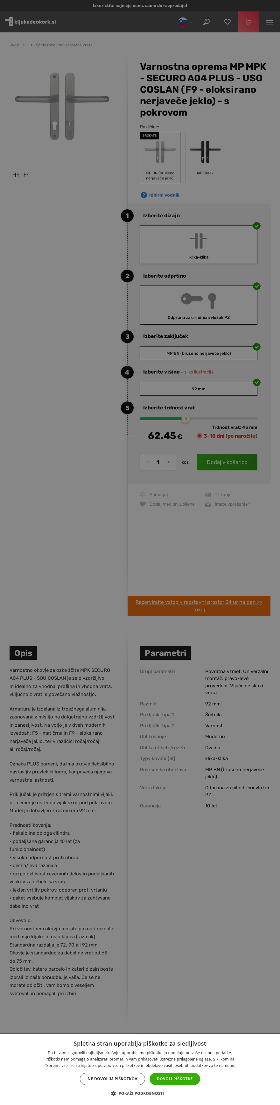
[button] (140, 1093)
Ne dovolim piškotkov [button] (112, 1078)
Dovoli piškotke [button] (175, 1078)
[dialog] (140, 552)
